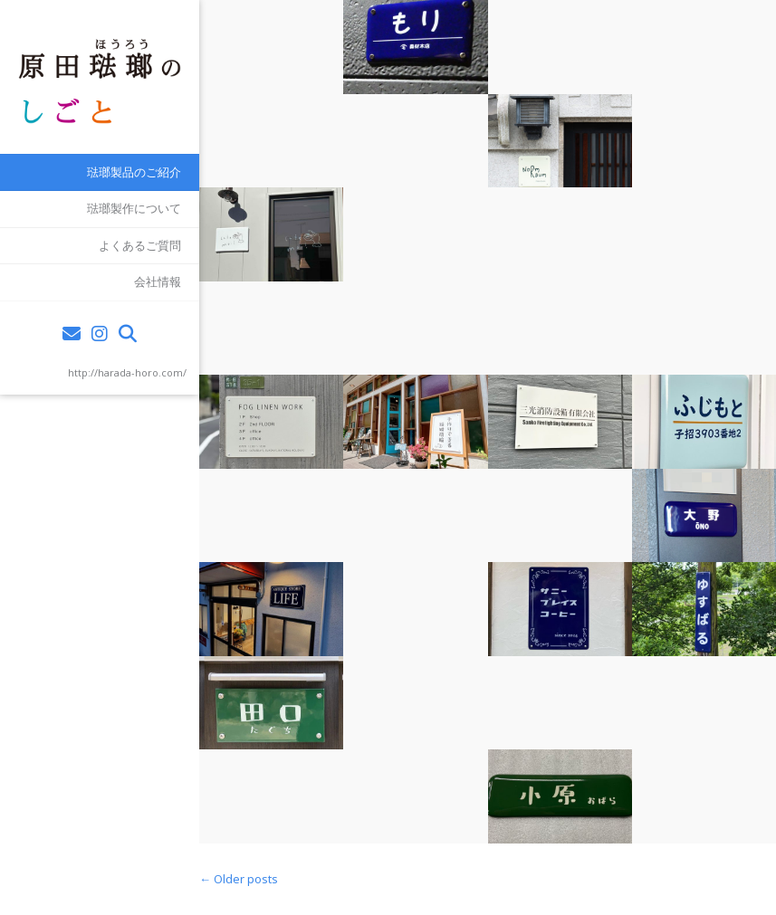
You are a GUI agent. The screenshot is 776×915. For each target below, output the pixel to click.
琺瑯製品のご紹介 (134, 172)
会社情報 (157, 281)
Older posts (238, 879)
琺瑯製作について (134, 208)
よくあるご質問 (140, 245)
